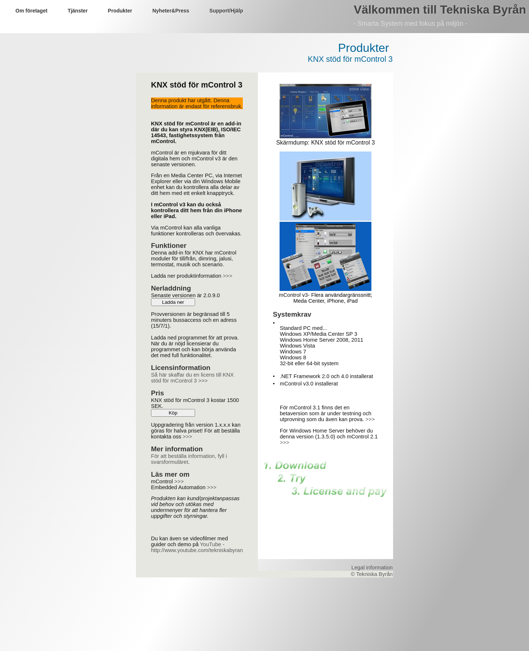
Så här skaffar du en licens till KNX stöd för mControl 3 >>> (192, 378)
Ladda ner (173, 302)
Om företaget (31, 11)
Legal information (372, 567)
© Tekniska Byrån (372, 574)
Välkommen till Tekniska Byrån (440, 9)
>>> (228, 276)
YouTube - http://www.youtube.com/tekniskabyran (197, 547)
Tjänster (77, 11)
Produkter (120, 11)
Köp (173, 413)
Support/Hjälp (226, 11)
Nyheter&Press (170, 11)
